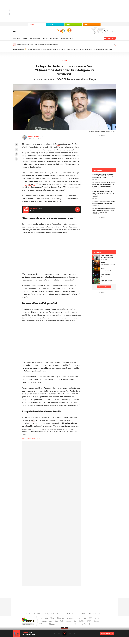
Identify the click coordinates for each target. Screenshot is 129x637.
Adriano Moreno (33, 136)
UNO (56, 621)
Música (25, 38)
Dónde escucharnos (98, 614)
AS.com (83, 618)
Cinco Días (68, 621)
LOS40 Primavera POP (67, 38)
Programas (36, 38)
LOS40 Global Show (30, 181)
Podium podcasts (60, 623)
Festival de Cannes (59, 49)
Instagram (53, 594)
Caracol (96, 618)
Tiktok (57, 594)
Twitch (71, 594)
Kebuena (94, 621)
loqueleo (84, 623)
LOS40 (32, 24)
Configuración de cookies (73, 614)
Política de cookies (60, 614)
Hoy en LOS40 (54, 38)
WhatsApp (16, 154)
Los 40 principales (52, 618)
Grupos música (32, 438)
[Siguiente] (115, 49)
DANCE (68, 24)
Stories (75, 594)
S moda (75, 623)
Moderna (51, 623)
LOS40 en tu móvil (86, 614)
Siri (47, 391)
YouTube (60, 594)
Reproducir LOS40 (77, 209)
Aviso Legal (29, 614)
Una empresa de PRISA (28, 619)
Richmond (42, 623)
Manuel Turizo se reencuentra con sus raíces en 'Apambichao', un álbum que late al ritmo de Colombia (103, 175)
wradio (61, 621)
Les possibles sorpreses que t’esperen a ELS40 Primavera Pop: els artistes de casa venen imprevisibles (103, 210)
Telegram (16, 159)
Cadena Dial (75, 621)
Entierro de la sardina (101, 49)
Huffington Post (46, 621)
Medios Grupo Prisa (28, 624)
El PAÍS (44, 618)
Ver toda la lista (103, 287)
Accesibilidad (37, 614)
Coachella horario (72, 49)
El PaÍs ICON (68, 623)
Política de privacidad (48, 614)
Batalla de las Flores (86, 49)
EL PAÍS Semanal (82, 621)
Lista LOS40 (16, 38)
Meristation (92, 623)
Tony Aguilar (30, 184)
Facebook (16, 144)
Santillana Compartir (70, 618)
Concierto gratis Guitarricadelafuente (40, 49)
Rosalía (32, 420)
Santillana (61, 618)
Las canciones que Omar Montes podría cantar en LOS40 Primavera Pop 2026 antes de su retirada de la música (103, 184)
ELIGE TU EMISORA (106, 633)
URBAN (86, 24)
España (106, 31)
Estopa (58, 144)
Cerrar (114, 44)
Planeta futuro (88, 621)
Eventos (45, 38)
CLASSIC (50, 24)
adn (90, 618)
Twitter (16, 149)
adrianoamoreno (40, 137)
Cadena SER (78, 618)
